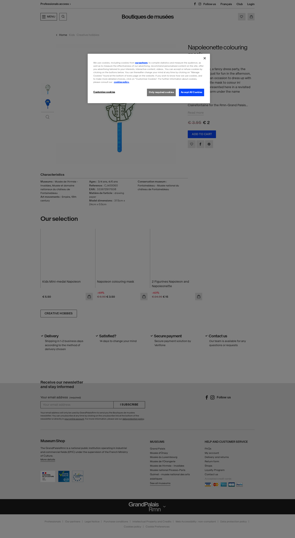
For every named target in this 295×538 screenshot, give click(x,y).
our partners (141, 63)
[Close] (205, 58)
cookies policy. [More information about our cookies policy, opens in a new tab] (121, 82)
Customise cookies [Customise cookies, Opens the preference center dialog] (104, 92)
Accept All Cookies (191, 92)
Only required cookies (161, 92)
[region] (149, 78)
